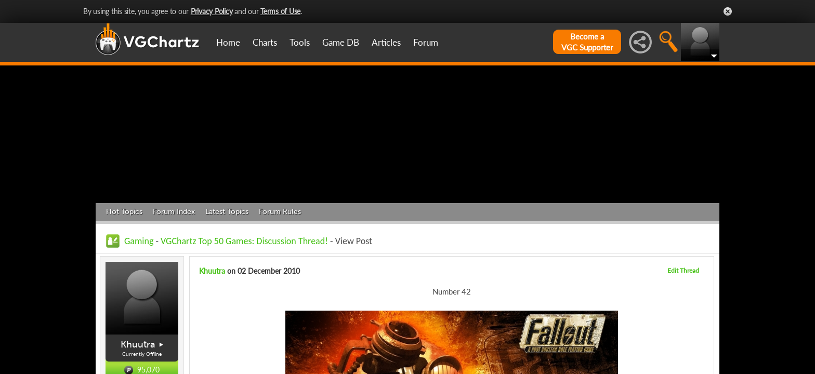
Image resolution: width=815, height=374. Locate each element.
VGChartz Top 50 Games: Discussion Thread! (244, 241)
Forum (425, 42)
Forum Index (174, 211)
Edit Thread (683, 270)
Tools (300, 42)
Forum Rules (280, 211)
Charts (265, 42)
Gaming (138, 241)
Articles (386, 42)
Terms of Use (280, 11)
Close (728, 11)
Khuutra (138, 344)
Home (228, 42)
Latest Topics (226, 211)
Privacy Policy (212, 11)
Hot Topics (124, 211)
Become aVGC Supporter (587, 42)
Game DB (340, 42)
